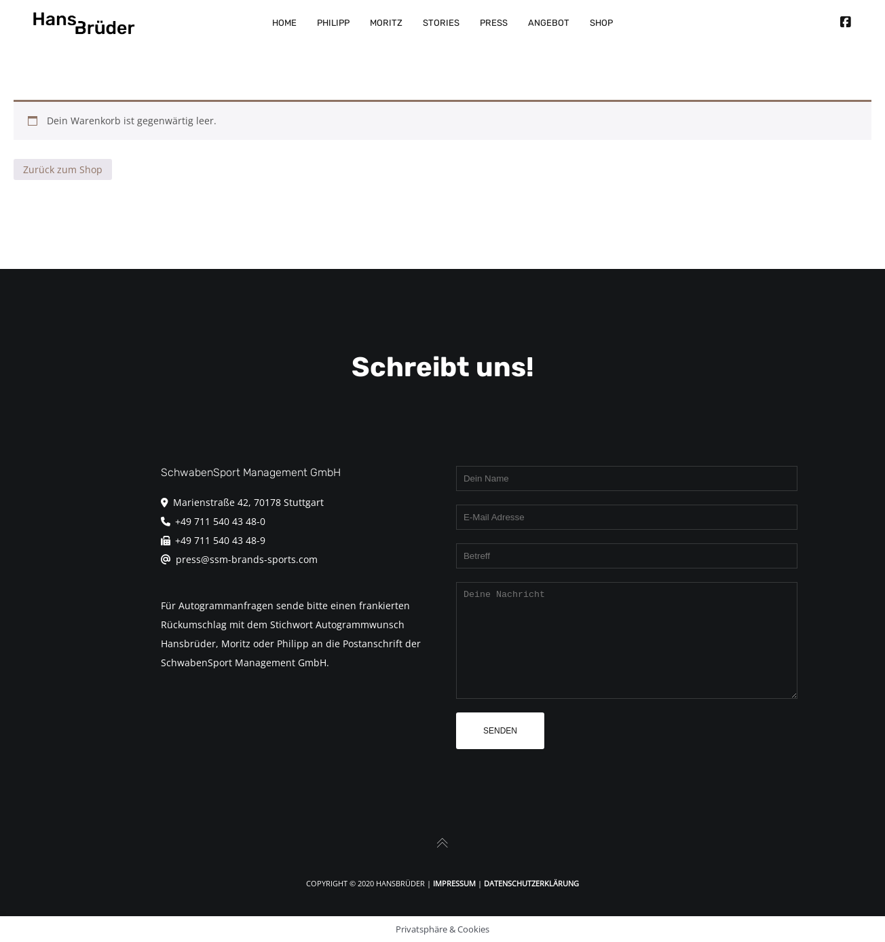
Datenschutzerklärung (531, 883)
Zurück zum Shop (62, 169)
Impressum (454, 883)
